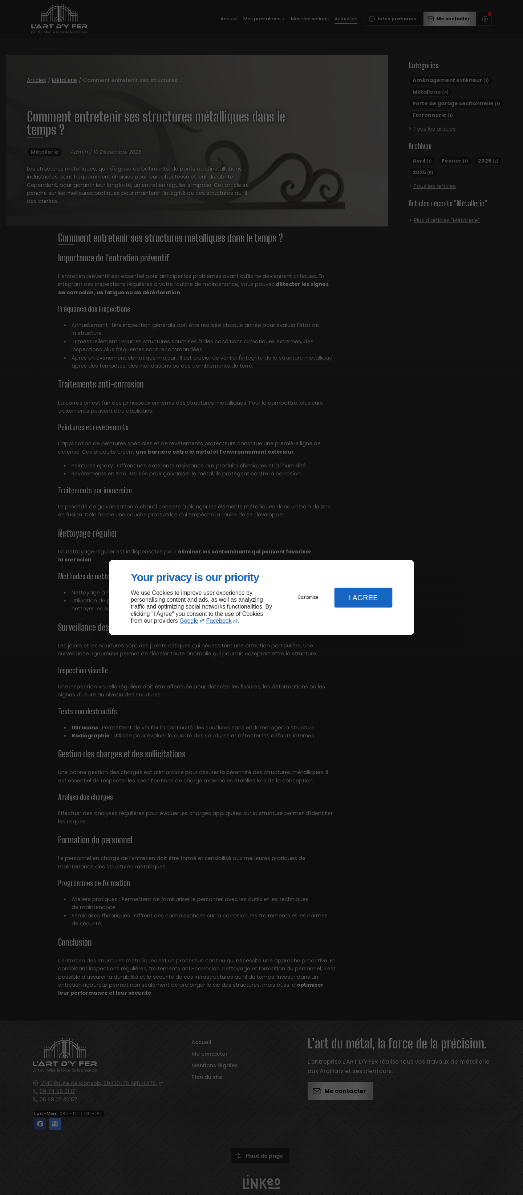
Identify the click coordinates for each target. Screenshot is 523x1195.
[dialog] (261, 597)
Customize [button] (308, 597)
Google (188, 621)
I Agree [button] (363, 598)
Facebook (219, 621)
